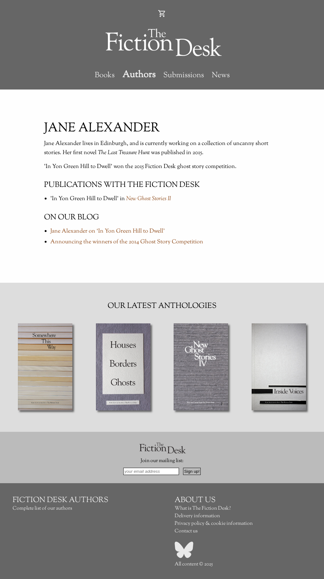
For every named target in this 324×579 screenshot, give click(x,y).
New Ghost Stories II (148, 199)
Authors (138, 75)
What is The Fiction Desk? (203, 508)
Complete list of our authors (42, 508)
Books (105, 75)
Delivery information (197, 516)
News (221, 75)
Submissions (183, 75)
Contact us (186, 531)
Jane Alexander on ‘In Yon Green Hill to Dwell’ (107, 231)
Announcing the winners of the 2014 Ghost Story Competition (126, 242)
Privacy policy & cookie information (214, 523)
